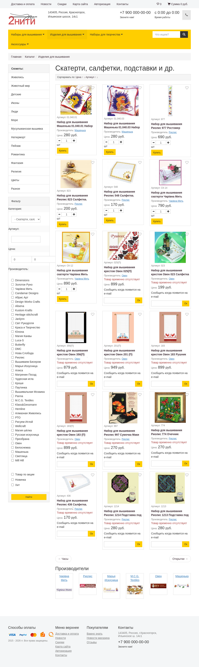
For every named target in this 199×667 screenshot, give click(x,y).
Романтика (18, 154)
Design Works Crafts (25, 301)
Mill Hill (17, 460)
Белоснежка (21, 447)
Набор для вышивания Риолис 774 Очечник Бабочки (166, 434)
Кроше (17, 383)
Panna (17, 396)
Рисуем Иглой (22, 421)
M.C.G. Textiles (22, 400)
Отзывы (92, 642)
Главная (16, 56)
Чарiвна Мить (21, 288)
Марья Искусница (24, 366)
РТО (16, 417)
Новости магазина (98, 638)
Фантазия (17, 163)
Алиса (17, 370)
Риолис (17, 357)
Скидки (62, 4)
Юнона (17, 331)
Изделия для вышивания (66, 34)
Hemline (18, 408)
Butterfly (18, 344)
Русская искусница (25, 434)
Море (14, 120)
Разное (15, 188)
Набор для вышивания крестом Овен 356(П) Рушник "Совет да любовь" (75, 354)
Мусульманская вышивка (27, 128)
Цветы (15, 180)
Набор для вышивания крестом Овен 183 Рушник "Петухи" (168, 354)
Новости (46, 4)
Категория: (15, 208)
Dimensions (20, 280)
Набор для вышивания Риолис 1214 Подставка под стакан (122, 515)
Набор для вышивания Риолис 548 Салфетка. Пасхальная (119, 195)
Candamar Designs (24, 293)
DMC (16, 348)
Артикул (90, 77)
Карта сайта (80, 4)
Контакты (122, 4)
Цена (78, 77)
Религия (16, 171)
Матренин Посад (23, 374)
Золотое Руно (21, 284)
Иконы (15, 102)
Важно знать (94, 633)
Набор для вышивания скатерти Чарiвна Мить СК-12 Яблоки (72, 274)
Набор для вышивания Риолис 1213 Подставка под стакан (170, 515)
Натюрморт (18, 137)
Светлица (19, 456)
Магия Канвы (21, 336)
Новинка (18, 479)
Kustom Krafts (21, 310)
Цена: (12, 248)
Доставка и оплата (23, 4)
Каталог (30, 56)
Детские (16, 94)
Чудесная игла (22, 378)
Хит (15, 485)
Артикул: (13, 228)
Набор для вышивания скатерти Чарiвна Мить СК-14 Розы (166, 196)
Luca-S (17, 340)
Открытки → (180, 558)
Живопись (17, 77)
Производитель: (18, 269)
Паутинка (19, 387)
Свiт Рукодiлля (22, 323)
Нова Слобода (22, 353)
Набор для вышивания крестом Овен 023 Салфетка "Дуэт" (170, 274)
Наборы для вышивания (26, 34)
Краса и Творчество (25, 327)
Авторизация (102, 4)
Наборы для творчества (105, 34)
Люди (14, 111)
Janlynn (17, 318)
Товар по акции (22, 474)
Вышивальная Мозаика (28, 391)
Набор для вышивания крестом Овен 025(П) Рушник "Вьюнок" (119, 271)
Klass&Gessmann (24, 404)
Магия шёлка (21, 430)
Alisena (17, 306)
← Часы (63, 558)
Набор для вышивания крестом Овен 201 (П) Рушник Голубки (119, 354)
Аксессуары (18, 44)
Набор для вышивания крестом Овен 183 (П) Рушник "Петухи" (72, 434)
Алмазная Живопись (26, 413)
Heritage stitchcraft (24, 314)
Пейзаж (16, 145)
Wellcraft (18, 426)
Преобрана (20, 439)
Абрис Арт (19, 297)
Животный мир (20, 85)
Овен (16, 443)
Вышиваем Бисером (26, 361)
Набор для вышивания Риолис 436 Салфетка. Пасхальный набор (72, 504)
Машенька (19, 451)
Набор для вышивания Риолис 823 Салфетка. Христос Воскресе (72, 199)
